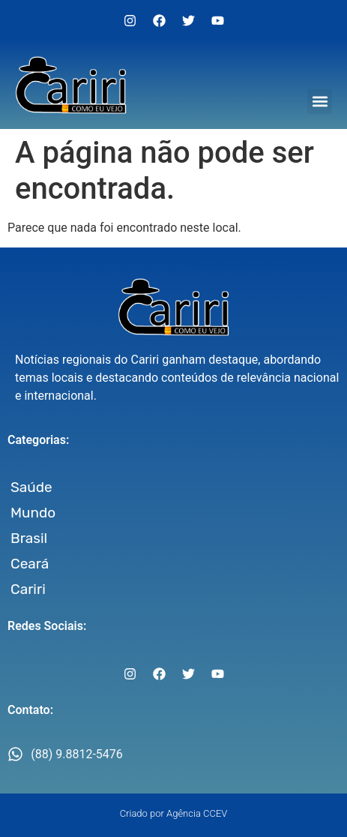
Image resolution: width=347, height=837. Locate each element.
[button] (319, 101)
